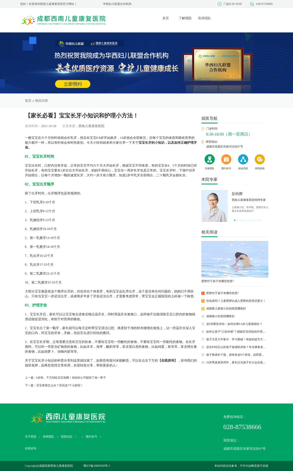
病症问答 (41, 100)
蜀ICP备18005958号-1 (96, 465)
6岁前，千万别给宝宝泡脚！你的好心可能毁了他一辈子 (71, 377)
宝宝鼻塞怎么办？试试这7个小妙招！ (59, 385)
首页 (28, 100)
